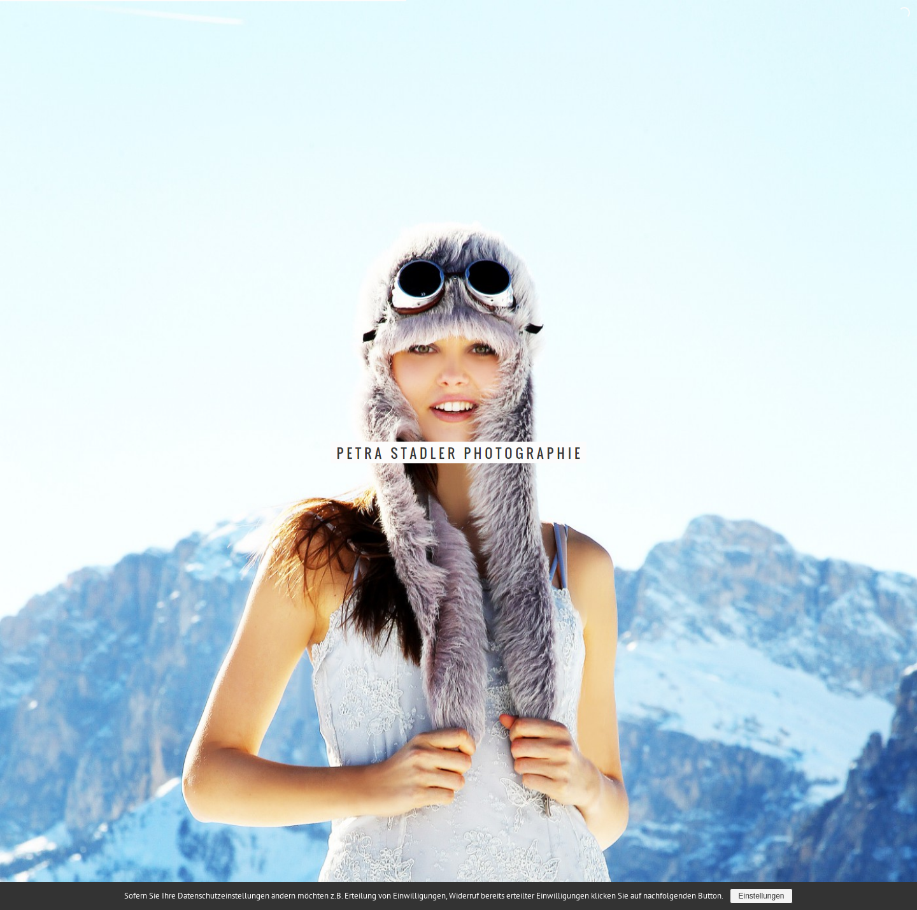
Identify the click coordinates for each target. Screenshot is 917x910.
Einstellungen (761, 896)
